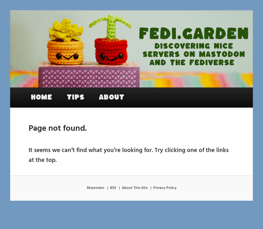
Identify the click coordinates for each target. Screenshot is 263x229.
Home (41, 97)
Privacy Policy (164, 188)
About (111, 97)
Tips (75, 97)
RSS (113, 188)
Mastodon (95, 188)
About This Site (135, 188)
